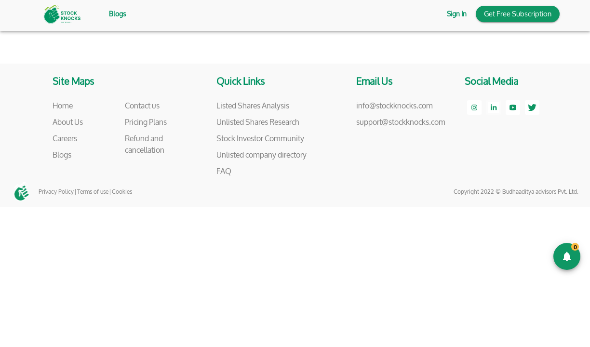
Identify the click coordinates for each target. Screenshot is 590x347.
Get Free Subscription (518, 14)
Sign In (457, 14)
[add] (566, 256)
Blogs (117, 14)
